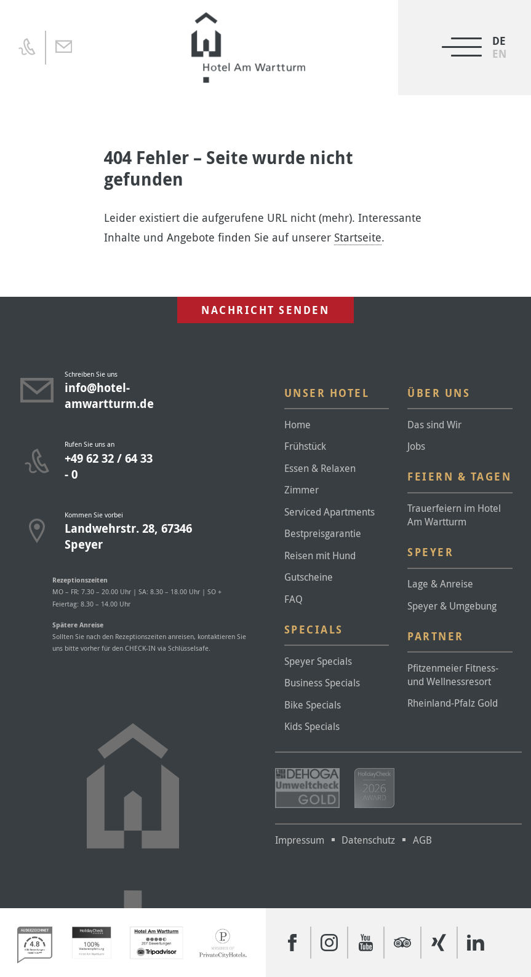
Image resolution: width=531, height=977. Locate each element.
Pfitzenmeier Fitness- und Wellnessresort (452, 674)
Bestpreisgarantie (322, 533)
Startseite (357, 237)
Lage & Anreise (440, 584)
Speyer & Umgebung (452, 606)
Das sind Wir (434, 424)
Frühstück (305, 446)
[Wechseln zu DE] (499, 41)
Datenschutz (368, 840)
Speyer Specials (318, 661)
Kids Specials (312, 726)
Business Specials (322, 682)
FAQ (293, 599)
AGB (422, 840)
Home (297, 424)
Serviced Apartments (329, 512)
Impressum (299, 840)
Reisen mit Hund (320, 555)
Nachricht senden (265, 310)
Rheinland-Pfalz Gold (452, 703)
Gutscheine (308, 577)
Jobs (416, 446)
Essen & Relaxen (320, 468)
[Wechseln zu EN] (499, 54)
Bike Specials (312, 705)
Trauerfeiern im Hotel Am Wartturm (454, 514)
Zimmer (301, 489)
